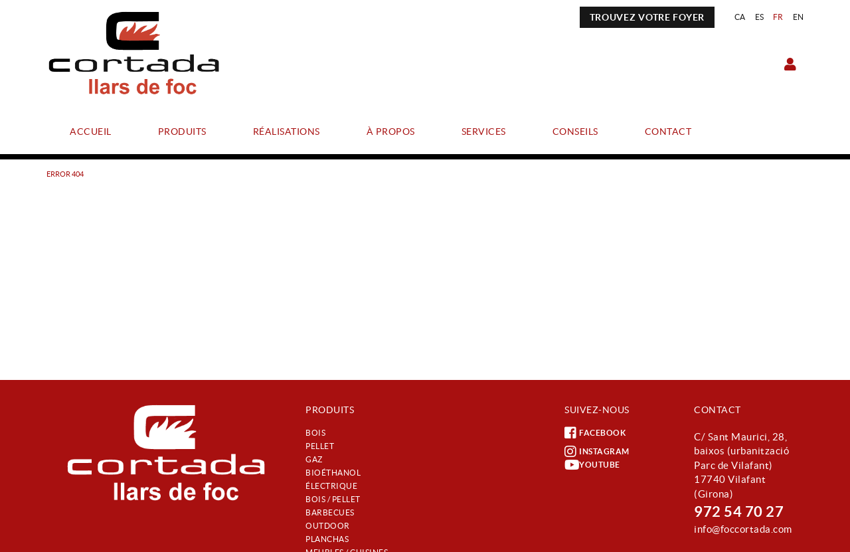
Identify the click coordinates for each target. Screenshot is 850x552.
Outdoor (327, 525)
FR (778, 17)
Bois (315, 432)
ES (759, 17)
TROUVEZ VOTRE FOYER (647, 17)
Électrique (331, 486)
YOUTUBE (592, 465)
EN (798, 17)
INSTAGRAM (597, 451)
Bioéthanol (333, 472)
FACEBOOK (595, 433)
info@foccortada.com (743, 529)
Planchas (327, 539)
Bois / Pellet (333, 499)
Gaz (314, 459)
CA (740, 17)
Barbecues (330, 512)
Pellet (319, 446)
